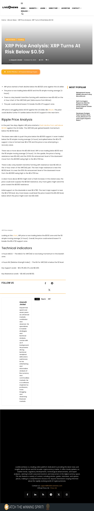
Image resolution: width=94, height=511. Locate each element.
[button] (22, 14)
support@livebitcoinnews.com (51, 486)
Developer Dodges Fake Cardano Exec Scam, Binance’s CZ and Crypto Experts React (83, 116)
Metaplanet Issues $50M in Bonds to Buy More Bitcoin (83, 94)
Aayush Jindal (16, 60)
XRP (49, 299)
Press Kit (53, 488)
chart (15, 235)
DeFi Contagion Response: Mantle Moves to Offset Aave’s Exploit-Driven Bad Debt (83, 104)
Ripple (43, 299)
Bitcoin (50, 110)
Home (4, 20)
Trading (21, 39)
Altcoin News (12, 20)
